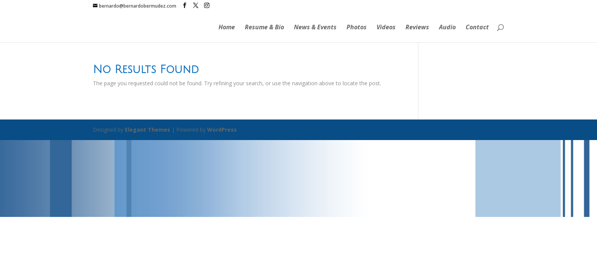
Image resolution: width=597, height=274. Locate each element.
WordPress (222, 129)
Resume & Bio (264, 27)
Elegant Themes (147, 129)
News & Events (315, 27)
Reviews (417, 27)
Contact (477, 27)
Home (227, 27)
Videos (386, 27)
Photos (356, 27)
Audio (447, 27)
